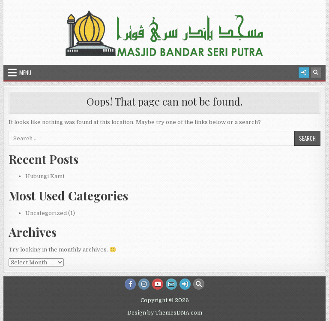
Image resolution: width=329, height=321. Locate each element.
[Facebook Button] (130, 284)
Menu (25, 72)
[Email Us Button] (171, 284)
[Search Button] (316, 72)
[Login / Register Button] (304, 72)
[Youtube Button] (157, 284)
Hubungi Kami (44, 176)
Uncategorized (46, 213)
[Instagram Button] (144, 284)
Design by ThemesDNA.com (164, 313)
